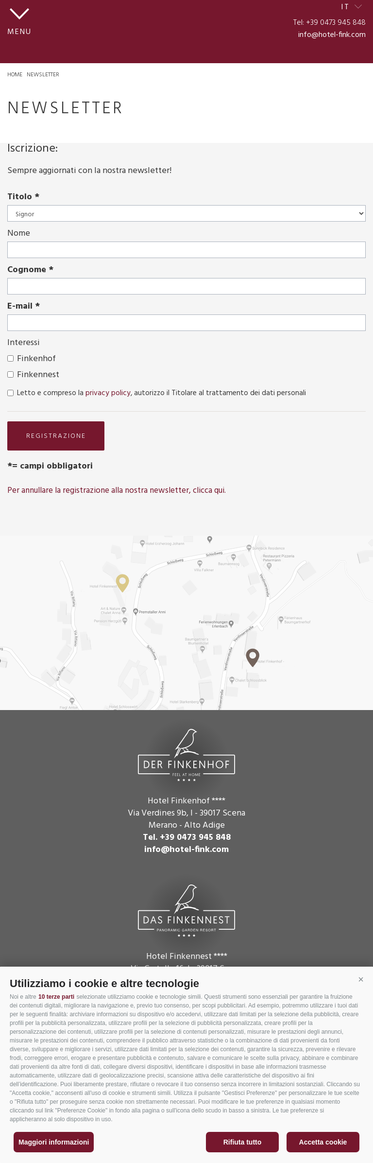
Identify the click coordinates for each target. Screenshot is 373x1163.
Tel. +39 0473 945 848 (187, 838)
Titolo (19, 197)
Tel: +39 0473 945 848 (329, 23)
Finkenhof (36, 359)
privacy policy (108, 393)
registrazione (56, 436)
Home (14, 75)
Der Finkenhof (186, 754)
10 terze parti (56, 996)
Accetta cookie (323, 1142)
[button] (360, 979)
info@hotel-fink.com (332, 35)
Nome (18, 233)
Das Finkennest (186, 909)
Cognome (26, 270)
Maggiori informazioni (53, 1142)
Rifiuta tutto (242, 1142)
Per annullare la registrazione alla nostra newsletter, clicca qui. (116, 490)
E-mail (20, 306)
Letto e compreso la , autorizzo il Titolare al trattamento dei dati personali (161, 393)
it (345, 7)
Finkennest (38, 375)
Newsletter (43, 75)
